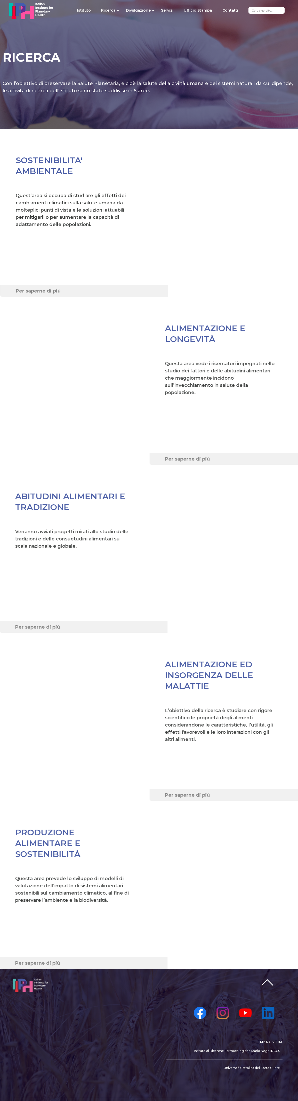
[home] (31, 11)
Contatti (230, 10)
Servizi (167, 10)
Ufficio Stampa (198, 10)
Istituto (84, 10)
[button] (108, 10)
